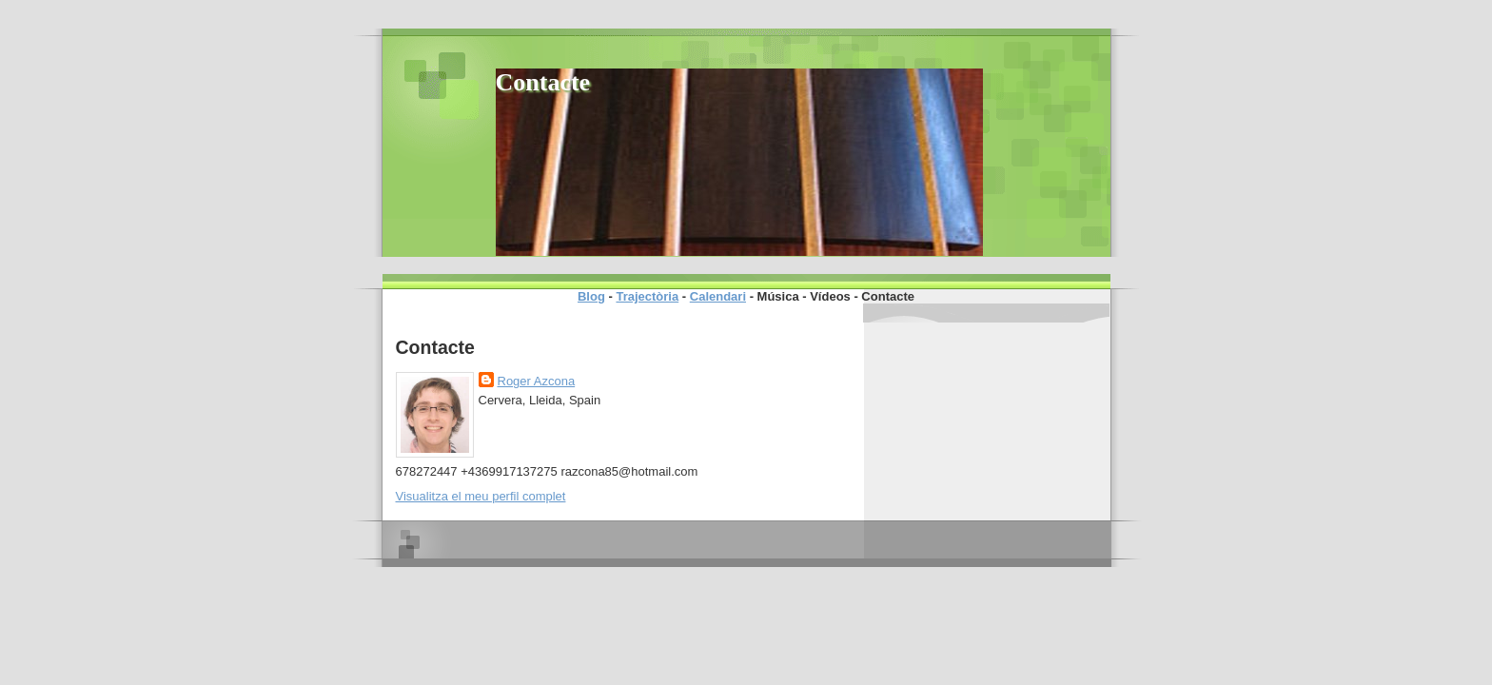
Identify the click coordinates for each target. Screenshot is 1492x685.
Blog (591, 296)
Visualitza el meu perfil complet (481, 496)
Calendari (718, 296)
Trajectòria (647, 296)
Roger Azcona (537, 381)
